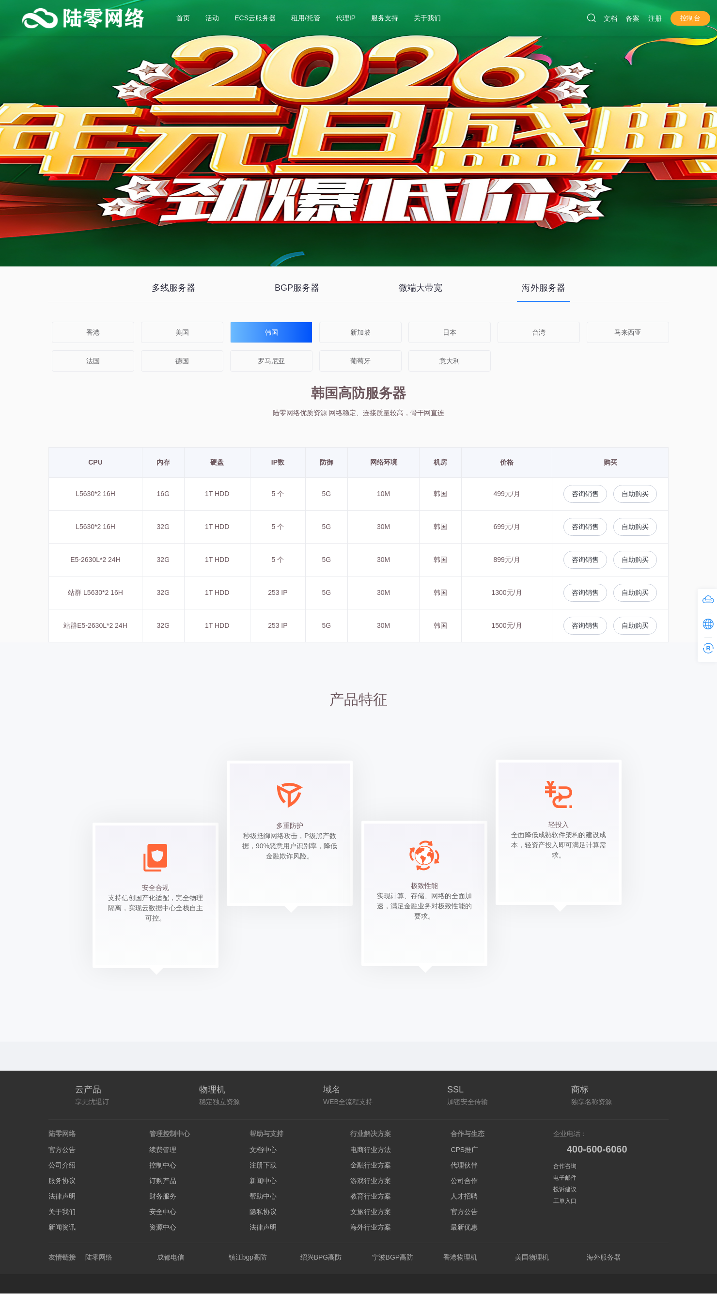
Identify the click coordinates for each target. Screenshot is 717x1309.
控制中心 (162, 1165)
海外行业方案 (370, 1227)
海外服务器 (543, 288)
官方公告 (62, 1149)
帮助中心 (263, 1196)
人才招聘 (464, 1196)
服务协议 (62, 1180)
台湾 (539, 332)
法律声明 (62, 1196)
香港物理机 (460, 1257)
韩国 (271, 332)
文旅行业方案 (370, 1212)
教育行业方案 (370, 1196)
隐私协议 (263, 1212)
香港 (93, 332)
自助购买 (635, 494)
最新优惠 (464, 1227)
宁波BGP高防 (393, 1257)
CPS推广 (464, 1149)
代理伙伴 (464, 1165)
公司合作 (464, 1180)
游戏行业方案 (370, 1180)
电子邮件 (565, 1177)
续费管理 (162, 1149)
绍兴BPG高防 (321, 1257)
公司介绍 (62, 1165)
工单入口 (565, 1201)
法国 (93, 361)
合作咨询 (565, 1166)
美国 (182, 332)
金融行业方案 (370, 1165)
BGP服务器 (297, 288)
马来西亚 (627, 332)
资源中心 (162, 1227)
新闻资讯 (62, 1227)
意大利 (449, 361)
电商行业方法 (370, 1149)
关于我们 (62, 1212)
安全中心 (162, 1212)
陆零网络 (98, 1257)
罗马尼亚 (271, 361)
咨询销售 (585, 494)
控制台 (690, 18)
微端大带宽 (420, 288)
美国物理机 (532, 1257)
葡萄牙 (360, 361)
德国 (182, 361)
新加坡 (360, 332)
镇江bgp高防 (248, 1257)
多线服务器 (173, 288)
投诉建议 (565, 1189)
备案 (632, 18)
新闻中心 (263, 1180)
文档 (610, 18)
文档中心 (263, 1149)
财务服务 (162, 1196)
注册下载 (263, 1165)
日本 (449, 332)
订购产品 (162, 1180)
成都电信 (170, 1257)
